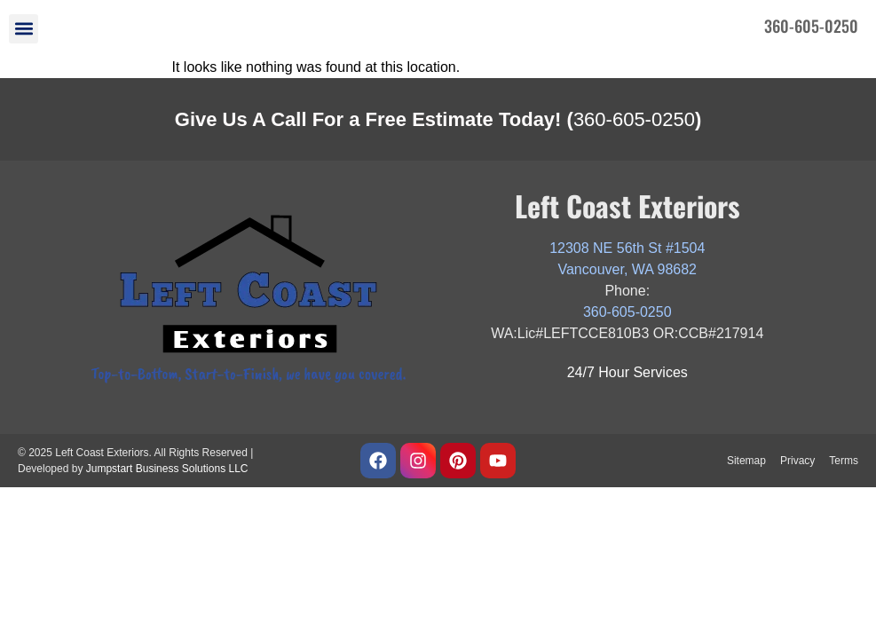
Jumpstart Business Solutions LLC (167, 468)
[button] (23, 28)
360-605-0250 (634, 119)
